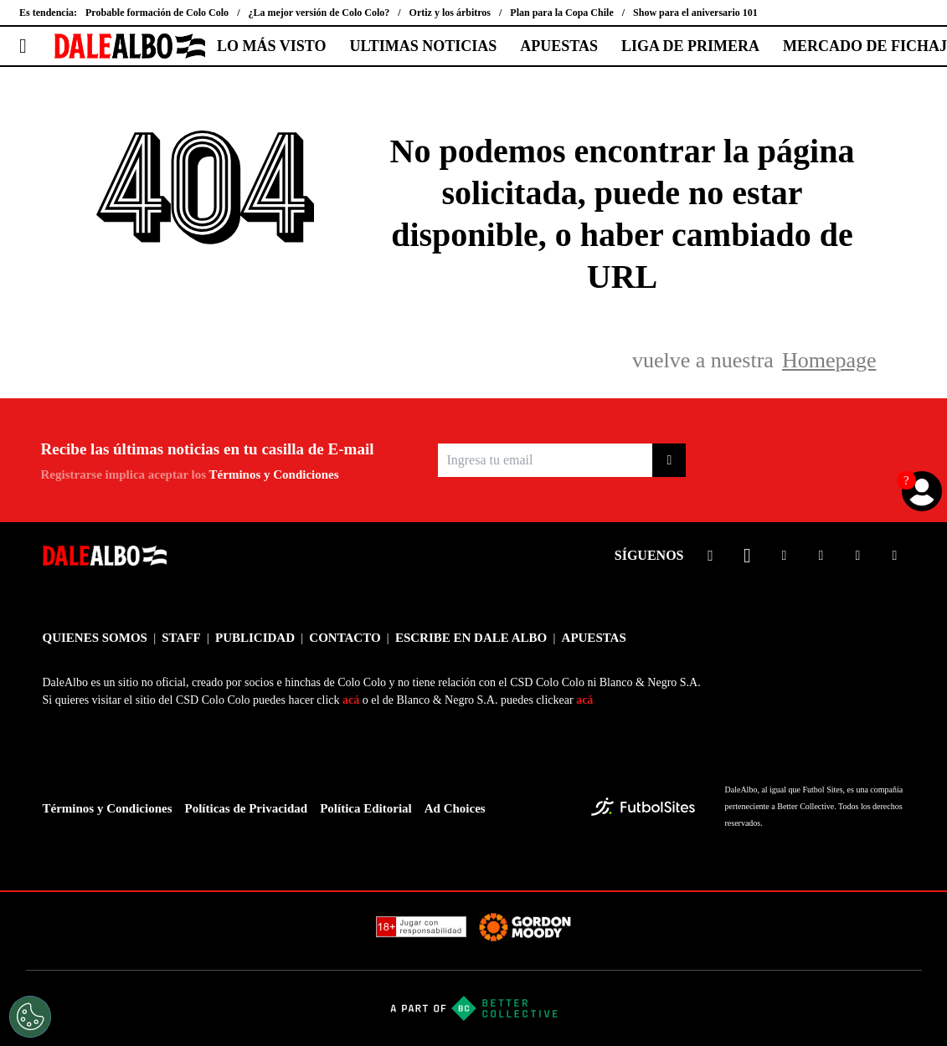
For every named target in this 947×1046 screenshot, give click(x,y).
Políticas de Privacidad (246, 808)
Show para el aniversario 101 (695, 12)
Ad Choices (455, 808)
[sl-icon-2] (748, 556)
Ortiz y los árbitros (450, 12)
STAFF (181, 637)
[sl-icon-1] (711, 556)
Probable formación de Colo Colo (157, 12)
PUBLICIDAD (255, 637)
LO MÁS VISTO (271, 46)
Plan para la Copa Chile (561, 12)
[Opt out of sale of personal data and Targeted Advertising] (30, 1017)
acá (350, 700)
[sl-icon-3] (785, 556)
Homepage (829, 360)
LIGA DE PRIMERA (690, 46)
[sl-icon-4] (821, 556)
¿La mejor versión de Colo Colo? (318, 12)
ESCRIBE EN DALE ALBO (471, 637)
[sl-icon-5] (858, 556)
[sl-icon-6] (895, 556)
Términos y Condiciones (274, 474)
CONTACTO (344, 637)
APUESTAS (559, 46)
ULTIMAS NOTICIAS (423, 46)
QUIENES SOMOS (95, 637)
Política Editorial (366, 808)
